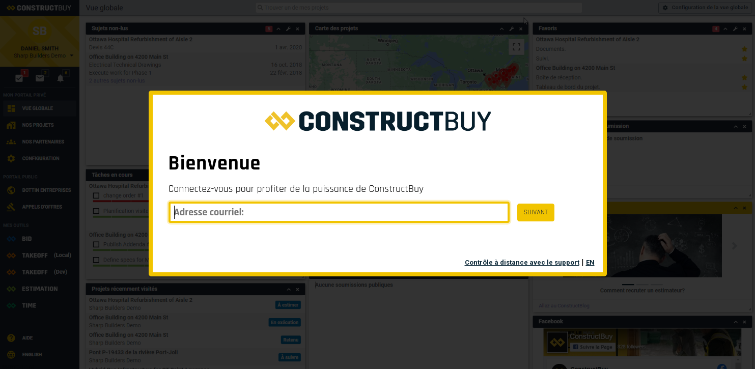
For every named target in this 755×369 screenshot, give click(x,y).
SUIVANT (536, 212)
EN (590, 262)
